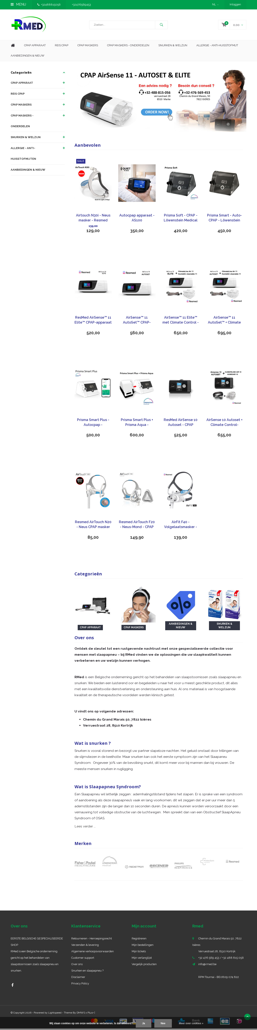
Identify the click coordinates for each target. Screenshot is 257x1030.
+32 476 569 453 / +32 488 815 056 (221, 959)
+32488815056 (49, 4)
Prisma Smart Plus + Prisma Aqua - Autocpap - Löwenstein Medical (137, 424)
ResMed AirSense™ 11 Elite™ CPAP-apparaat (93, 321)
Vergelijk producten (144, 965)
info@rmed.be (207, 965)
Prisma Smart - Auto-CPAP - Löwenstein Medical (224, 219)
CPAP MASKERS (21, 106)
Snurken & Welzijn (172, 46)
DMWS (81, 1014)
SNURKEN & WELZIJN (26, 138)
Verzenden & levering (85, 946)
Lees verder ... (85, 828)
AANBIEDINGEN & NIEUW (28, 171)
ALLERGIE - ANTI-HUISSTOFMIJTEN (23, 155)
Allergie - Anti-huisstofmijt (217, 46)
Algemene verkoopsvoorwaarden (92, 952)
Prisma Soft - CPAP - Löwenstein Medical (180, 219)
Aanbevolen (87, 146)
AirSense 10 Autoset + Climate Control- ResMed (224, 424)
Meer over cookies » (191, 1023)
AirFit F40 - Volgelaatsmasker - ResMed (180, 526)
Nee (163, 1023)
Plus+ (91, 1014)
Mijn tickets (139, 952)
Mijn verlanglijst (142, 959)
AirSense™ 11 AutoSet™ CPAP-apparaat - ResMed (137, 322)
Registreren (139, 940)
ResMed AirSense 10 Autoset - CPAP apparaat (180, 424)
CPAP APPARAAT (22, 84)
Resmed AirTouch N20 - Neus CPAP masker (93, 525)
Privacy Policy (80, 985)
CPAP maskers (87, 46)
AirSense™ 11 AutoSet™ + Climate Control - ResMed (224, 322)
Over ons (77, 965)
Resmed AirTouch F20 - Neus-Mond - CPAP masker (137, 526)
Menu (18, 4)
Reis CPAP (61, 46)
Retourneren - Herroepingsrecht (91, 940)
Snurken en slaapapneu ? (87, 972)
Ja (143, 1023)
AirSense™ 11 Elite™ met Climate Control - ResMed (180, 322)
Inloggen (235, 4)
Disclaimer (78, 978)
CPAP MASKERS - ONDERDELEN (128, 46)
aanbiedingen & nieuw (27, 57)
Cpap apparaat (35, 46)
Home (12, 47)
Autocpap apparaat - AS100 (137, 219)
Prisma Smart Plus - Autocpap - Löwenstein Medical (93, 424)
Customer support (82, 959)
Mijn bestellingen (142, 946)
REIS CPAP (18, 95)
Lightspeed (54, 1014)
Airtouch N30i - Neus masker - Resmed (93, 219)
